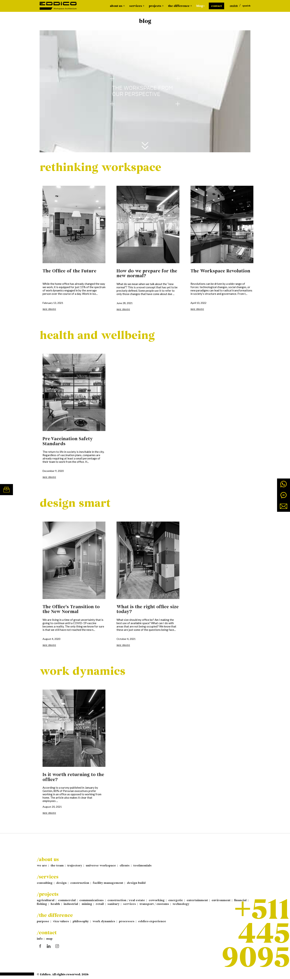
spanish (246, 6)
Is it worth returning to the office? (73, 777)
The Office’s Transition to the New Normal (71, 609)
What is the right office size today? (148, 609)
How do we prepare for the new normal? (147, 273)
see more (49, 309)
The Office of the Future (69, 271)
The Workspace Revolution (220, 271)
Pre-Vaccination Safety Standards (68, 441)
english (234, 6)
